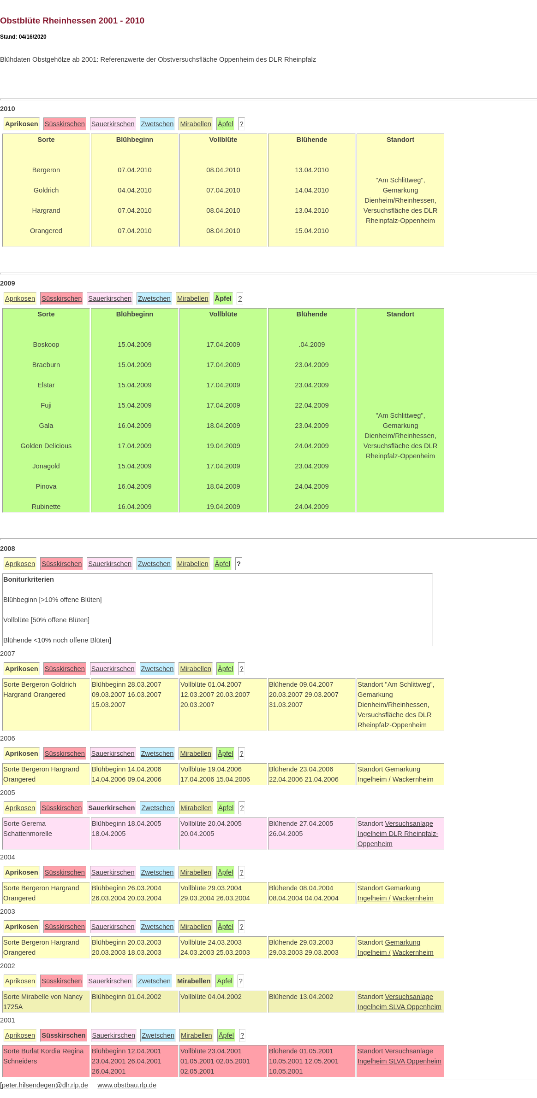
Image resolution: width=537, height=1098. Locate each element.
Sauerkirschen (113, 124)
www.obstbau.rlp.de (126, 1085)
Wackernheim (413, 898)
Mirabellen (195, 124)
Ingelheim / (374, 898)
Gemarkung (402, 888)
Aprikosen (20, 298)
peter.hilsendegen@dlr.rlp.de (45, 1085)
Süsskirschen (65, 124)
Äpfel (225, 124)
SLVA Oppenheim (415, 1006)
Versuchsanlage (409, 823)
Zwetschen (157, 124)
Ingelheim (373, 833)
